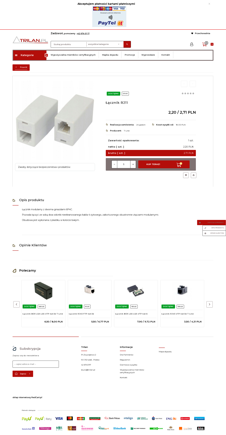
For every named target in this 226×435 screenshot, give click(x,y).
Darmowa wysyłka (128, 365)
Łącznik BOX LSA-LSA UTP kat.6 (131, 314)
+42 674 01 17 (83, 33)
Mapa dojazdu (165, 351)
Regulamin (125, 360)
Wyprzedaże (148, 55)
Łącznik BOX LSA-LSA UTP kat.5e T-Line (43, 314)
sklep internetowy (22, 397)
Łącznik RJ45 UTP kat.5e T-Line (177, 314)
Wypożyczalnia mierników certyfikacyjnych (73, 55)
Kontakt (165, 55)
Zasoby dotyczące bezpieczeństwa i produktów (44, 167)
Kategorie (24, 55)
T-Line (126, 131)
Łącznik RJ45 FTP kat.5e (81, 314)
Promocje (130, 55)
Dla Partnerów (126, 355)
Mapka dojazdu (110, 55)
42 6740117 (86, 365)
